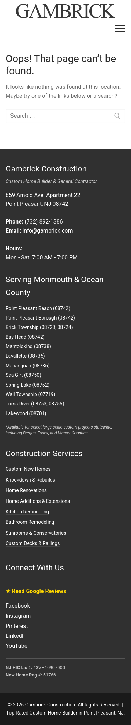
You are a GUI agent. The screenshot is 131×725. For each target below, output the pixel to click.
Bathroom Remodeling (30, 522)
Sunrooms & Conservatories (36, 533)
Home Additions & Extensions (38, 501)
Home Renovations (26, 490)
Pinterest (17, 626)
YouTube (16, 646)
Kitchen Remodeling (27, 511)
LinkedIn (16, 635)
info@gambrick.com (47, 230)
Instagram (18, 616)
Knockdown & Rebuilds (30, 480)
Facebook (18, 605)
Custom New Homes (28, 469)
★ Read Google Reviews (36, 591)
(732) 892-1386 (43, 221)
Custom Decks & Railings (33, 543)
